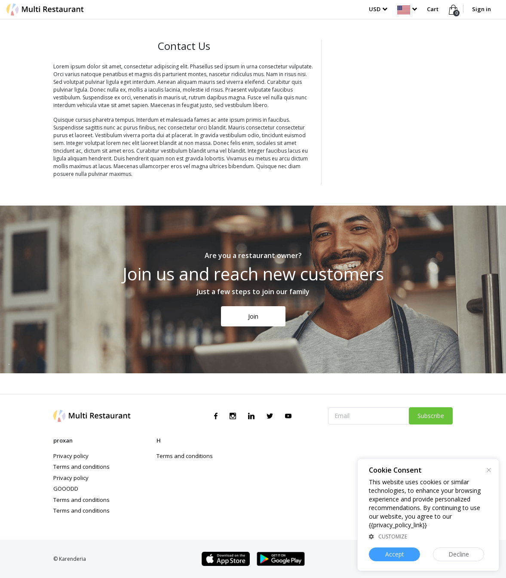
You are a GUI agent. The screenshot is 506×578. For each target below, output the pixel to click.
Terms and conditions (81, 466)
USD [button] (374, 9)
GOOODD (65, 488)
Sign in (481, 9)
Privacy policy (71, 456)
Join (253, 316)
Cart (433, 9)
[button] (407, 9)
